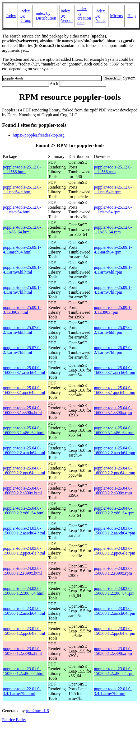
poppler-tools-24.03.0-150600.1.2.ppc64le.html (24, 550)
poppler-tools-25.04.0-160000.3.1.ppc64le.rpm (114, 390)
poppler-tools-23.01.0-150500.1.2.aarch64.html (24, 611)
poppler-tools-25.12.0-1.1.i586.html (22, 169)
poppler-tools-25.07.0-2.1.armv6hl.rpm (113, 330)
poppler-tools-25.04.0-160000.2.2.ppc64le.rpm (114, 470)
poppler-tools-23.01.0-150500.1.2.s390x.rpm (113, 651)
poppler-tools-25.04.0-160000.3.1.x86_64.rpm (114, 430)
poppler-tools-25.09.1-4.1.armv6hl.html (22, 269)
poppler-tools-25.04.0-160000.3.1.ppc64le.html (24, 390)
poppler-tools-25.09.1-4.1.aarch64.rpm (113, 249)
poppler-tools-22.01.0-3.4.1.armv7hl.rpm (113, 691)
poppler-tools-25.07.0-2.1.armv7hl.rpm (113, 350)
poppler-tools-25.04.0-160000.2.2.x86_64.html (23, 510)
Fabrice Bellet (14, 719)
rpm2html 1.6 (37, 710)
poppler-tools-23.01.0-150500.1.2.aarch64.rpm (114, 611)
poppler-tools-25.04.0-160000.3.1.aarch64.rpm (114, 370)
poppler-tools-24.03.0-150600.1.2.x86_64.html (23, 590)
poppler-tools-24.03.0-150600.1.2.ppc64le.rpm (114, 550)
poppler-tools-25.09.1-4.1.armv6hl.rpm (113, 269)
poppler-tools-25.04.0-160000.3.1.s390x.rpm (113, 410)
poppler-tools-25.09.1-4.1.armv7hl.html (22, 289)
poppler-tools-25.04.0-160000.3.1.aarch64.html (24, 370)
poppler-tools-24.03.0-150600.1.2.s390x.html (22, 570)
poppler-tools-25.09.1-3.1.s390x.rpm (113, 309)
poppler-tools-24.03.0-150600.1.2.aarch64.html (24, 530)
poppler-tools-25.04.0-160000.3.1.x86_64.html (23, 430)
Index (11, 15)
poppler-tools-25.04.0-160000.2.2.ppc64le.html (24, 470)
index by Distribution (46, 15)
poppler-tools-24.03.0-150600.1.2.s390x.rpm (113, 570)
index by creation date (84, 15)
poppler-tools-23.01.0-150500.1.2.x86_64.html (23, 671)
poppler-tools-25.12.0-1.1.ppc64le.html (22, 189)
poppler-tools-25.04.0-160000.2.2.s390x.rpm (113, 490)
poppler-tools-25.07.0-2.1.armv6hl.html (22, 330)
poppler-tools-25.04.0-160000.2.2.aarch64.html (24, 450)
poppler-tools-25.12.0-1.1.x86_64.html (22, 229)
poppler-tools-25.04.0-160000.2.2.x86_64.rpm (114, 510)
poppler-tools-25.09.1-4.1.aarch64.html (22, 249)
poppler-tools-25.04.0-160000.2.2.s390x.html (22, 490)
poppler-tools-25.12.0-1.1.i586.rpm (113, 169)
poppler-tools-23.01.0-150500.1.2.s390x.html (22, 651)
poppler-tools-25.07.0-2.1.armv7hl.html (22, 350)
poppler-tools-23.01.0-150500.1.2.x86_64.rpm (114, 671)
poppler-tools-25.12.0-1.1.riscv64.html (22, 209)
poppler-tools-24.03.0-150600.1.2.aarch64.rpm (114, 530)
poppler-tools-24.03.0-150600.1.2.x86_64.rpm (114, 590)
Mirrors (116, 15)
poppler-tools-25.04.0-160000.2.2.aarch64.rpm (114, 450)
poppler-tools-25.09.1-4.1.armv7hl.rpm (113, 289)
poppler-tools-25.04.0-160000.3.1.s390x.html (22, 410)
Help (132, 15)
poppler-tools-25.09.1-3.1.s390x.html (22, 309)
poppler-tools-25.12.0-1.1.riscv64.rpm (113, 209)
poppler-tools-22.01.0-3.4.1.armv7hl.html (22, 691)
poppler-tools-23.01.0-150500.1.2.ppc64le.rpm (114, 631)
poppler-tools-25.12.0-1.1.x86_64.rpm (113, 229)
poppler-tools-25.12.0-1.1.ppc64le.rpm (113, 189)
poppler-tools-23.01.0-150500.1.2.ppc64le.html (24, 631)
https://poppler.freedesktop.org (38, 135)
